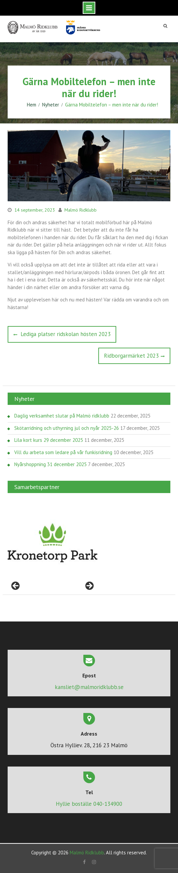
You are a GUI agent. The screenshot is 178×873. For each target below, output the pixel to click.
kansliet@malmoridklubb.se (89, 687)
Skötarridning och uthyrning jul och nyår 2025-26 (66, 428)
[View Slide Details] (52, 543)
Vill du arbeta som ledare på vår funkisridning (63, 452)
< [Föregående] (16, 586)
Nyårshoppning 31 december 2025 (50, 464)
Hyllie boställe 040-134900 (89, 803)
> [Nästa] (89, 586)
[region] (52, 543)
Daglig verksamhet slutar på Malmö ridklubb (61, 416)
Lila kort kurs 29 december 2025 (48, 440)
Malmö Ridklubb (80, 210)
